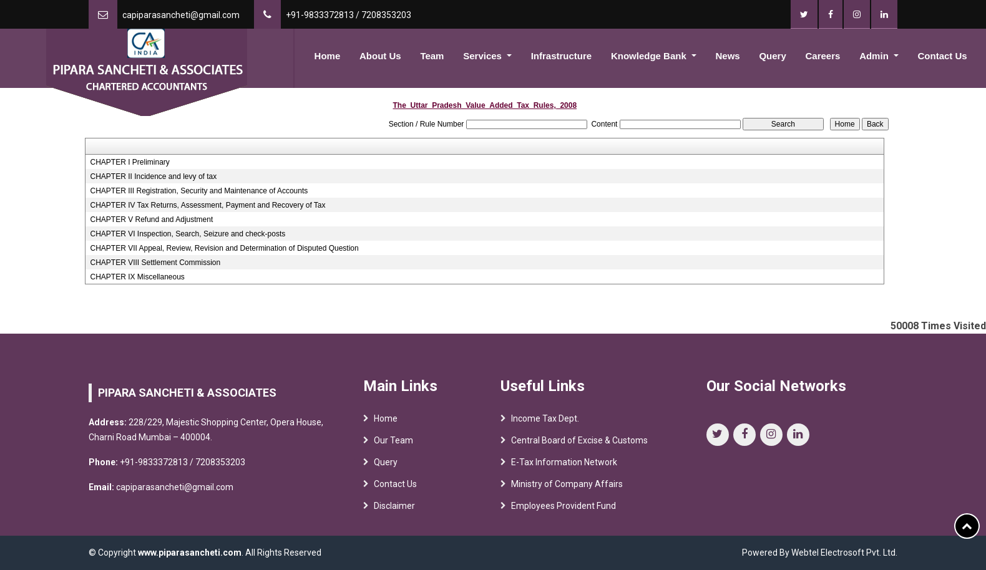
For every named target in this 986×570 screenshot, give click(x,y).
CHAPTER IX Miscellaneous (137, 277)
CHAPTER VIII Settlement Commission (155, 262)
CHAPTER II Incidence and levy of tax (153, 176)
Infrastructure (561, 56)
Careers (823, 56)
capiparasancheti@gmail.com (181, 15)
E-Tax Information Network (564, 465)
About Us (380, 56)
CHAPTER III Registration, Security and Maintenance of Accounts (199, 190)
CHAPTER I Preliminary (129, 162)
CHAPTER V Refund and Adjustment (151, 219)
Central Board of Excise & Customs (579, 443)
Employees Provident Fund (563, 509)
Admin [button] (875, 56)
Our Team (393, 443)
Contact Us (942, 56)
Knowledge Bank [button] (650, 56)
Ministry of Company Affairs (567, 487)
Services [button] (483, 56)
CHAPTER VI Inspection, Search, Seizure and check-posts (187, 233)
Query (772, 56)
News (727, 56)
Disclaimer (394, 509)
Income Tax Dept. (545, 422)
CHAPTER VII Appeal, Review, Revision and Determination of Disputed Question (224, 248)
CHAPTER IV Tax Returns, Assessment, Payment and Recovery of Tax (207, 205)
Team (432, 56)
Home (328, 56)
